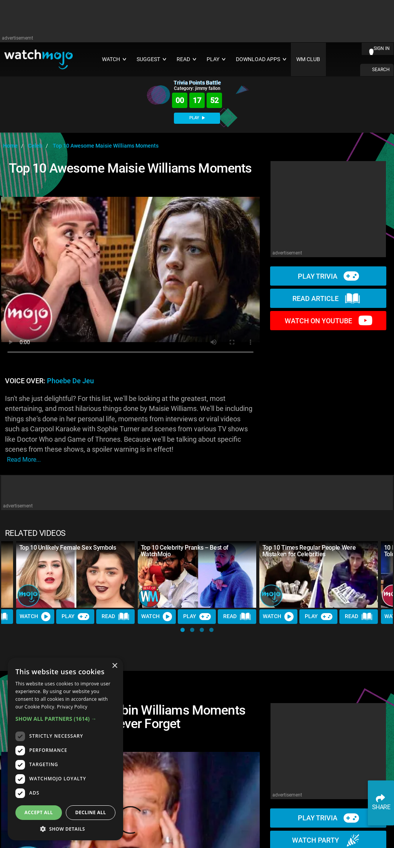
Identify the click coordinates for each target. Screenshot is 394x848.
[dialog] (65, 749)
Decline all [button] (90, 812)
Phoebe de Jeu (70, 381)
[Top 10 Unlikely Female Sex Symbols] (75, 574)
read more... (24, 459)
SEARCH (381, 69)
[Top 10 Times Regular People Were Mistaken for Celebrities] (318, 574)
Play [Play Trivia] (75, 616)
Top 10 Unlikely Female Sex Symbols (67, 547)
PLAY (197, 117)
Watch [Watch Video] (35, 616)
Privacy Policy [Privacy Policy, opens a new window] (72, 706)
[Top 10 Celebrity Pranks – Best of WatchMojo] (197, 574)
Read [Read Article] (116, 617)
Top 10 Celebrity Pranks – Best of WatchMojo (185, 551)
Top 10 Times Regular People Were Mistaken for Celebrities (309, 551)
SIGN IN (382, 48)
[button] (182, 630)
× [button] (114, 666)
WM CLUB (308, 59)
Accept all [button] (39, 812)
